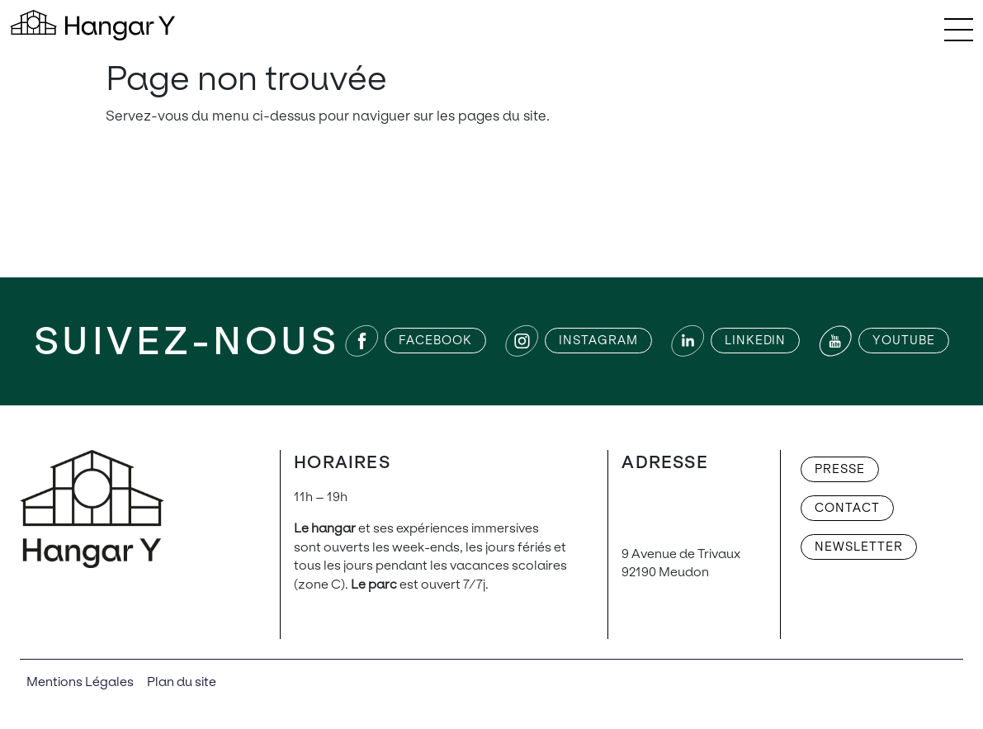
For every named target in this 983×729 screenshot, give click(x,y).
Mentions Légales (80, 681)
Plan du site (181, 681)
